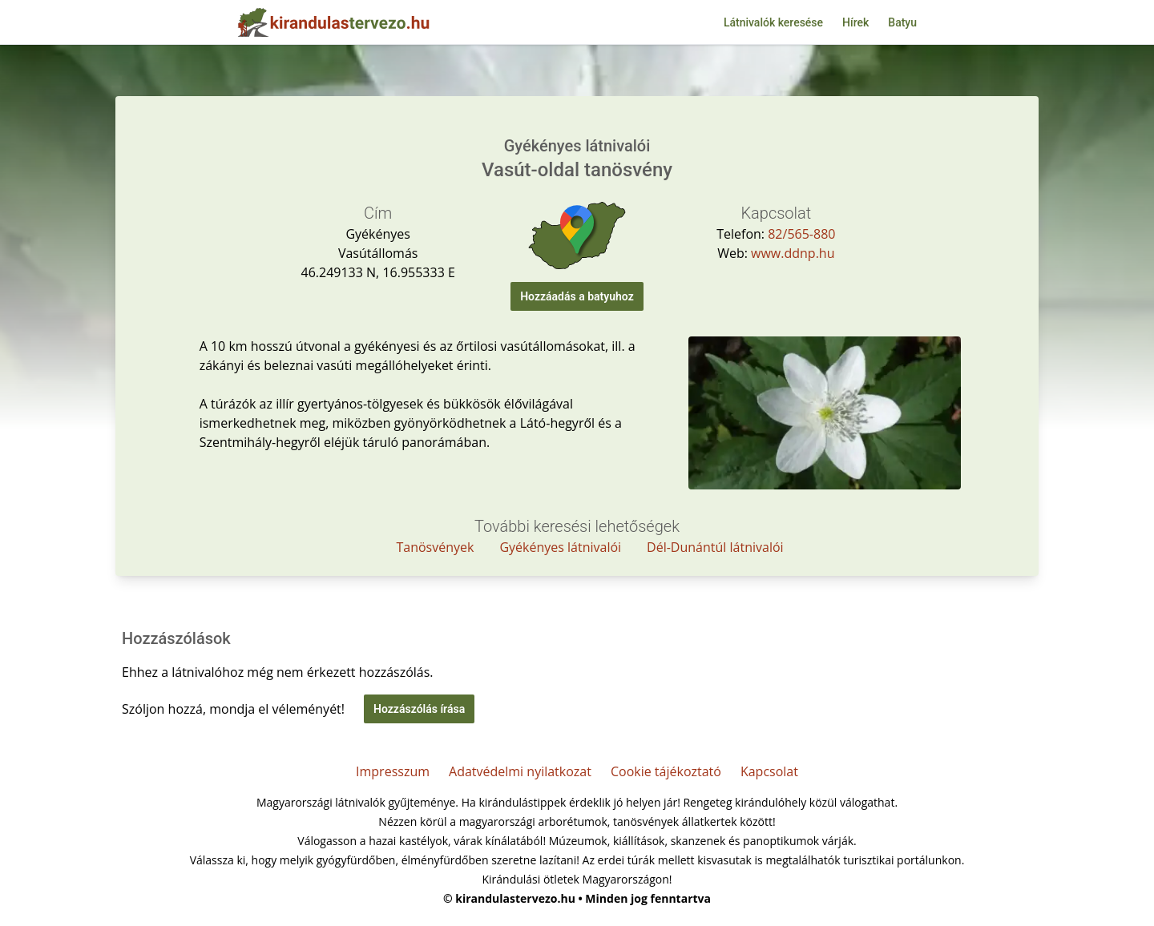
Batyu (902, 22)
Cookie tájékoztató (666, 771)
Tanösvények (435, 547)
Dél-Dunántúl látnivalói (715, 547)
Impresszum (393, 771)
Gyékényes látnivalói (560, 547)
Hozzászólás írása (419, 709)
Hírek (855, 22)
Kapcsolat (769, 771)
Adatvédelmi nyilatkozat (520, 771)
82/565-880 (801, 234)
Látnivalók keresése (773, 22)
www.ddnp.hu (792, 253)
